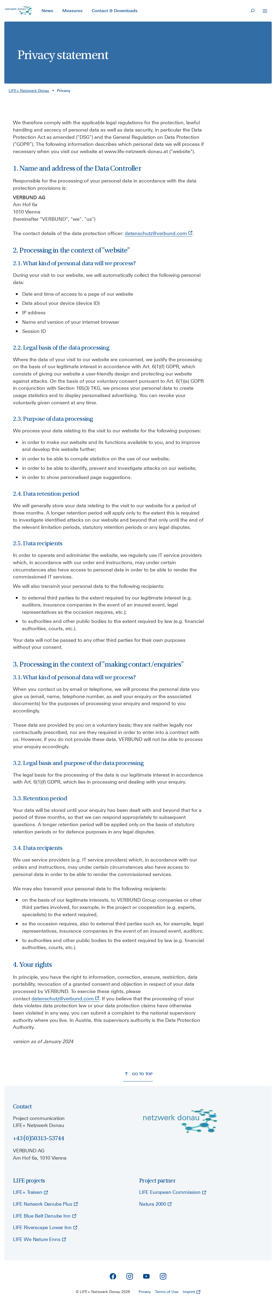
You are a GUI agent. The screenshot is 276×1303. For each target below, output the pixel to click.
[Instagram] (130, 1276)
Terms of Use (166, 1292)
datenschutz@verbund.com (158, 233)
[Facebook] (113, 1276)
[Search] (252, 10)
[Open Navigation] (264, 11)
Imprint (192, 1292)
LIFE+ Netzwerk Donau (29, 90)
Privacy (145, 1292)
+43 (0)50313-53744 (38, 1138)
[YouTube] (146, 1276)
